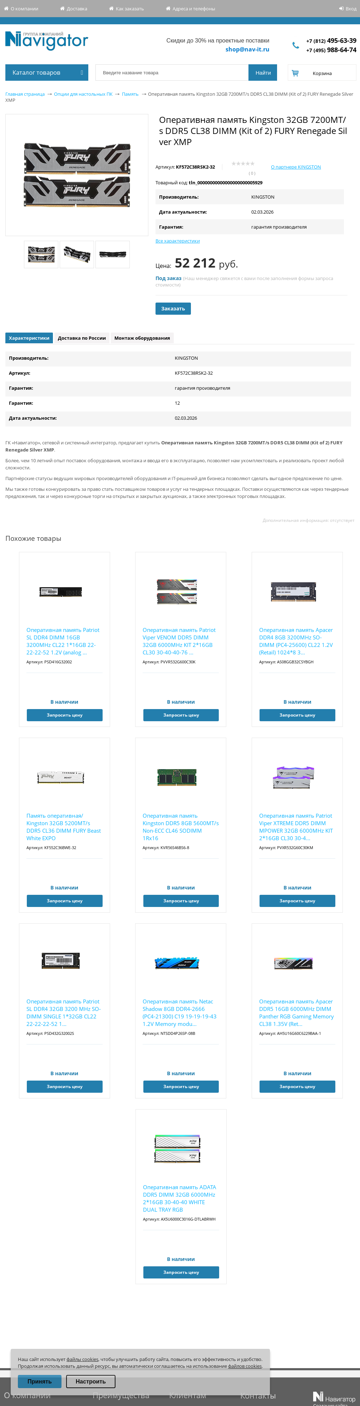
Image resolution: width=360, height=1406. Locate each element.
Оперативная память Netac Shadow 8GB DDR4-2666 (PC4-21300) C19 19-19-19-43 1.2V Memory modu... (180, 1012)
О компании (24, 8)
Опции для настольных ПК (83, 94)
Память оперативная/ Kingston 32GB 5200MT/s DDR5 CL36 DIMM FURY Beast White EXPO (63, 827)
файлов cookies (245, 1366)
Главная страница (25, 94)
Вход (351, 8)
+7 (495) (331, 50)
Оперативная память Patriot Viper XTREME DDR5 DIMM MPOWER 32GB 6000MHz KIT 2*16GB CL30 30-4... (296, 827)
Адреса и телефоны (194, 8)
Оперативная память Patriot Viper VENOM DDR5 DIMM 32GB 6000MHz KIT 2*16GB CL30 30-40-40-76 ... (179, 641)
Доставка (77, 8)
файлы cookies (82, 1359)
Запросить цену (65, 715)
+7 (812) (331, 41)
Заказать (173, 308)
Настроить (91, 1381)
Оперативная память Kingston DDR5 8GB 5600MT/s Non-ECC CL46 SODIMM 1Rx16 (181, 827)
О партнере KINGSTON (296, 167)
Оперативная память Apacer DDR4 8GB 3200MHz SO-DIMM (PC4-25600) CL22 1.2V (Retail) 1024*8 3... (296, 641)
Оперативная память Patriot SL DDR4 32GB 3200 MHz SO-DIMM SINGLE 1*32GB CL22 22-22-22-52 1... (63, 1012)
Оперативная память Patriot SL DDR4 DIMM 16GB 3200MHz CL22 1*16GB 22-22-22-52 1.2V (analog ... (62, 641)
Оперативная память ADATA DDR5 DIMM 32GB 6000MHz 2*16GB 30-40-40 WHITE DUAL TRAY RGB (179, 1198)
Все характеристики (178, 241)
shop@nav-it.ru (248, 49)
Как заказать (130, 8)
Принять (40, 1381)
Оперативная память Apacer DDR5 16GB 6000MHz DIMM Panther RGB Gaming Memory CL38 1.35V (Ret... (296, 1012)
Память (130, 94)
